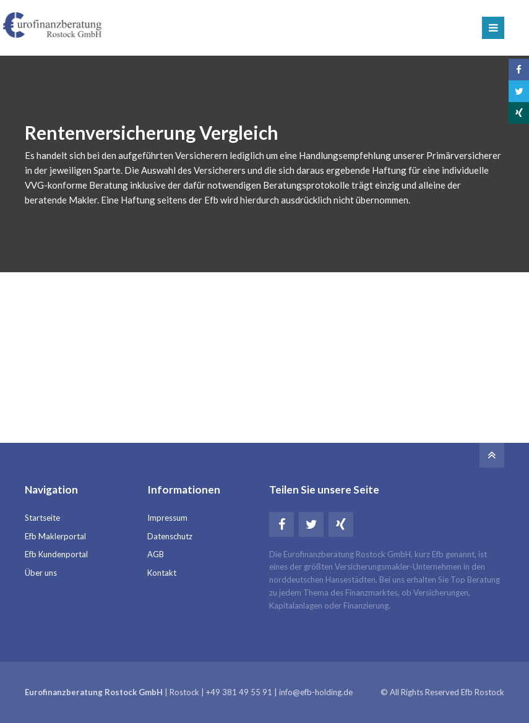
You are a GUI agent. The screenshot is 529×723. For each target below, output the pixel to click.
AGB (155, 554)
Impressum (167, 518)
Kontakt (161, 573)
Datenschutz (169, 536)
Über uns (41, 573)
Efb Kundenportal (56, 554)
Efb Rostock (482, 692)
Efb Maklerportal (55, 536)
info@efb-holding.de (316, 692)
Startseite (42, 518)
